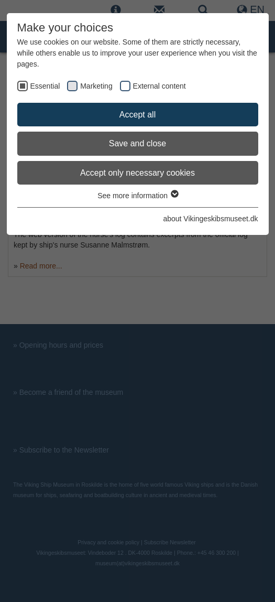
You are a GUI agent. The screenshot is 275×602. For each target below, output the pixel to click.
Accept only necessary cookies (137, 172)
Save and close (137, 143)
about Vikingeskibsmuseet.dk (210, 218)
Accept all (137, 114)
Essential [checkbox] (45, 86)
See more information (137, 195)
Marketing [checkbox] (96, 86)
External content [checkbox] (159, 86)
